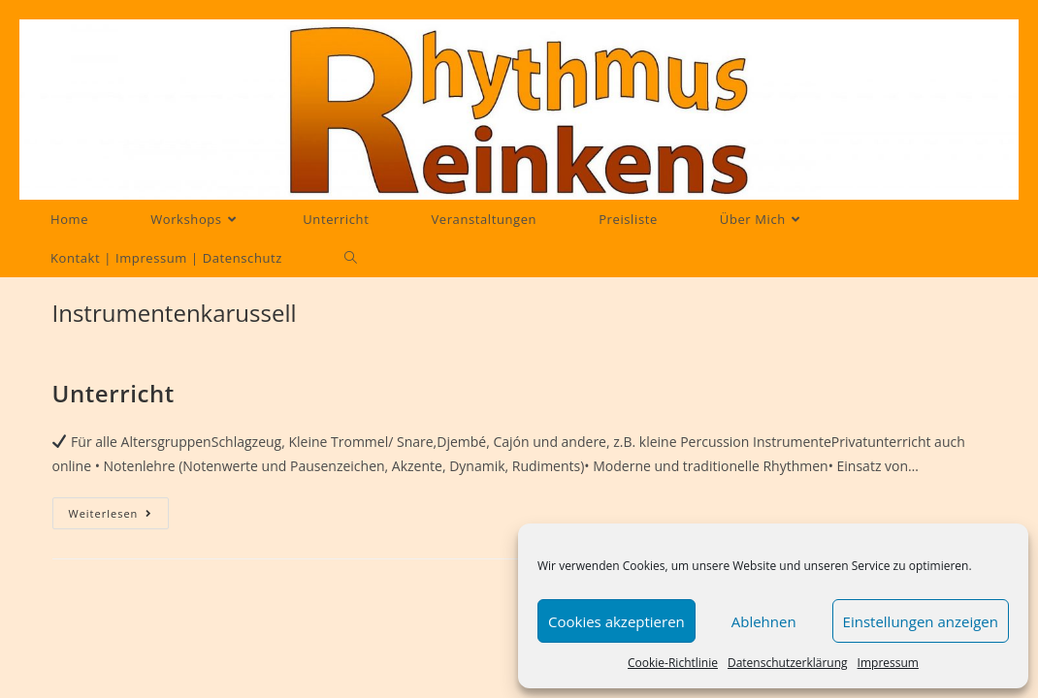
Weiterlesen (119, 513)
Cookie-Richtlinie (673, 662)
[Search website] (350, 257)
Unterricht (113, 393)
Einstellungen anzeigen (920, 621)
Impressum (888, 662)
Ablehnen (763, 621)
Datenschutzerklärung (788, 662)
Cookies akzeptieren (616, 621)
